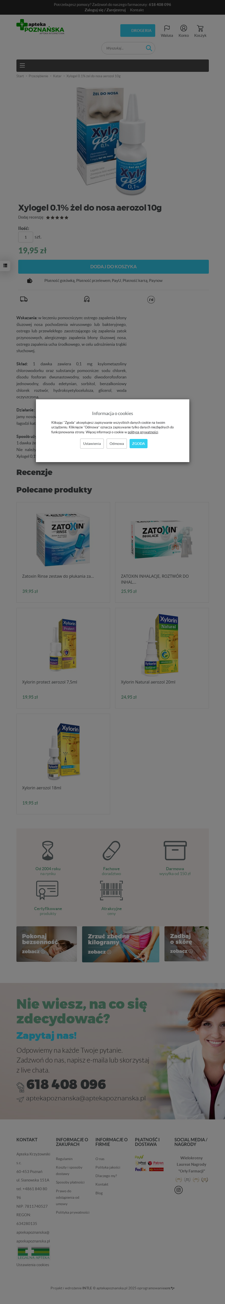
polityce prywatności (143, 432)
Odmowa (117, 444)
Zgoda (138, 444)
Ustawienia (92, 444)
